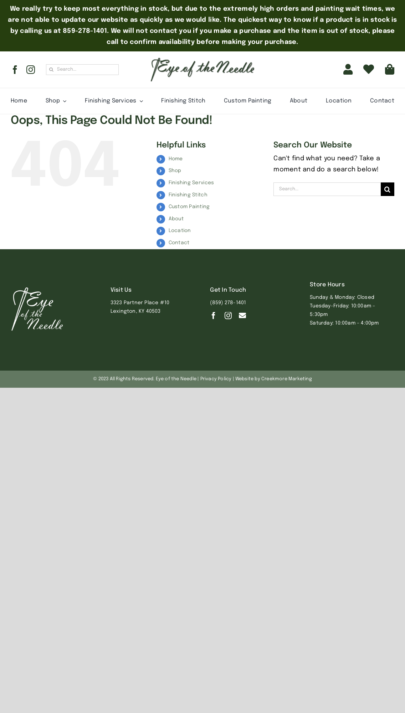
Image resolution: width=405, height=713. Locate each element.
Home (176, 158)
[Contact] (242, 315)
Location (180, 230)
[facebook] (15, 69)
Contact (179, 242)
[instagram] (30, 69)
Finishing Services (191, 182)
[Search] (51, 69)
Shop (175, 170)
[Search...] (82, 69)
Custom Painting (189, 206)
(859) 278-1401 (228, 302)
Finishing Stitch (188, 194)
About (176, 218)
